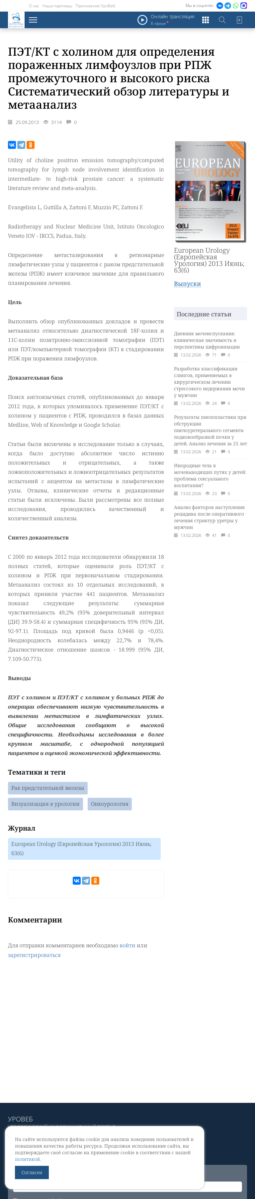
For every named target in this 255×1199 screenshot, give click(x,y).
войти (127, 945)
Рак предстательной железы (47, 788)
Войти (238, 20)
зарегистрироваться (34, 954)
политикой (27, 1159)
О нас (34, 6)
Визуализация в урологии (45, 804)
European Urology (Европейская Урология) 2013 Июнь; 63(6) (81, 849)
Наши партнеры (57, 6)
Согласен (32, 1172)
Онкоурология (109, 804)
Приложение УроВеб (95, 6)
